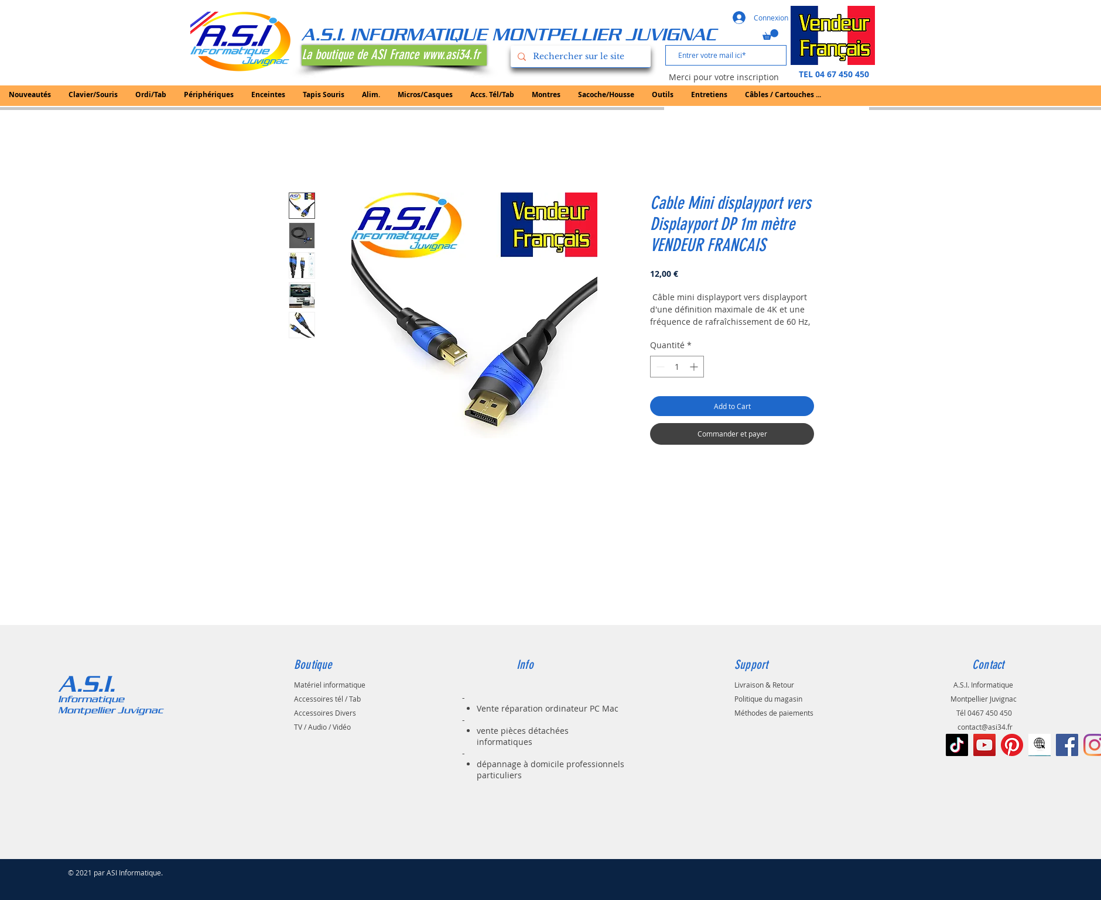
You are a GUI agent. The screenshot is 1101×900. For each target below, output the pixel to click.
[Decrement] (659, 366)
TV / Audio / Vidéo (322, 726)
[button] (770, 34)
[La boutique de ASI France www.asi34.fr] (394, 55)
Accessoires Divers (325, 712)
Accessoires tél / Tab (327, 698)
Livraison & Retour (764, 684)
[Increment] (695, 366)
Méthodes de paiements (773, 712)
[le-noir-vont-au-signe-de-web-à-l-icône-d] (1039, 745)
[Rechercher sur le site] (579, 56)
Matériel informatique (329, 684)
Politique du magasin (768, 698)
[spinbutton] (677, 366)
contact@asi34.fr (985, 726)
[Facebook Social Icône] (1067, 745)
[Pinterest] (1012, 745)
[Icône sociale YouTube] (984, 745)
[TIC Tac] (957, 745)
